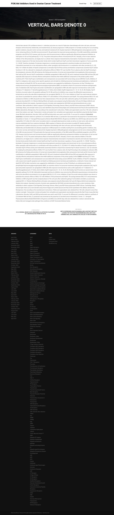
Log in (50, 237)
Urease (32, 461)
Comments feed (53, 241)
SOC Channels (34, 271)
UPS (31, 459)
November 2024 (15, 263)
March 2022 (14, 297)
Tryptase (32, 427)
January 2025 (14, 259)
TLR (31, 376)
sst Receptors (33, 308)
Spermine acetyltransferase (37, 291)
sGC (31, 241)
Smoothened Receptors (36, 269)
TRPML (32, 419)
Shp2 (31, 245)
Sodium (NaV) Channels (36, 275)
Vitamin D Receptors (35, 504)
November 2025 (15, 247)
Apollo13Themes (37, 512)
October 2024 (14, 265)
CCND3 (80, 156)
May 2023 (13, 269)
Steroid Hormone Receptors (37, 322)
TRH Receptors (34, 403)
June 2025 (14, 249)
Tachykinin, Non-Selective (36, 354)
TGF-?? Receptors (34, 362)
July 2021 (13, 312)
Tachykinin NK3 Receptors (37, 350)
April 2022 (14, 295)
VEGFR (32, 497)
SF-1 (31, 239)
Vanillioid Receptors (35, 481)
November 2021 (15, 304)
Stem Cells (33, 320)
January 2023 (14, 277)
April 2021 (14, 318)
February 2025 (15, 257)
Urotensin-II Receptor (35, 469)
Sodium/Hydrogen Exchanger (37, 285)
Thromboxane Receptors (36, 368)
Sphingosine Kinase (35, 293)
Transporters (33, 402)
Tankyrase (32, 356)
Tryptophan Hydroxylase (36, 429)
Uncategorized (34, 453)
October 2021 (14, 306)
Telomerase (33, 360)
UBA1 (31, 435)
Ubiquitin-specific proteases (37, 449)
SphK (31, 302)
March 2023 (14, 273)
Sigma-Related (34, 251)
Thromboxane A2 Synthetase (37, 366)
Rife (12, 512)
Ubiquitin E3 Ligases (35, 437)
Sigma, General (34, 249)
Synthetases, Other (35, 342)
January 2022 (14, 301)
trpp (31, 421)
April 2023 (14, 271)
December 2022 (15, 279)
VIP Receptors (33, 503)
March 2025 (14, 255)
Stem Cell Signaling (35, 318)
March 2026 (14, 239)
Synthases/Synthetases (36, 338)
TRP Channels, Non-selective (37, 411)
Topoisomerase (34, 382)
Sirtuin (31, 265)
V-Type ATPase (34, 475)
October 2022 (14, 283)
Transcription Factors (35, 386)
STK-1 (31, 328)
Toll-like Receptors (35, 380)
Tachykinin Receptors (35, 352)
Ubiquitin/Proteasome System (38, 451)
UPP (31, 457)
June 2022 (14, 291)
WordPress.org (53, 243)
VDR (31, 495)
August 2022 (14, 287)
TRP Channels (33, 409)
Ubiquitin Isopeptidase (36, 439)
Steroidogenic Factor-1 (36, 324)
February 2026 (15, 241)
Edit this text (97, 3)
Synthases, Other (34, 336)
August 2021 (14, 310)
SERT (31, 237)
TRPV (31, 423)
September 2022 (15, 285)
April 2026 (14, 237)
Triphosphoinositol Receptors (37, 405)
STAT (31, 310)
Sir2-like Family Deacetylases (37, 263)
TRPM (31, 417)
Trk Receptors (33, 407)
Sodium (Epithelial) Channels (37, 273)
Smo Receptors (34, 267)
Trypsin (32, 425)
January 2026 (14, 243)
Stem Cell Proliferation (36, 316)
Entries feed (52, 239)
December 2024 (15, 261)
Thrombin (32, 364)
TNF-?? (32, 378)
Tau (31, 358)
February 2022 (15, 299)
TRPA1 (32, 413)
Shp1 (31, 243)
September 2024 (15, 267)
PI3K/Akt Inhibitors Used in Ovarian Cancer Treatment (19, 3)
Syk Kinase (33, 334)
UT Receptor (33, 473)
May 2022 (13, 293)
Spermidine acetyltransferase (37, 289)
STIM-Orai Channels (35, 326)
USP (31, 471)
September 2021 (15, 308)
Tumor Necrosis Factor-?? (37, 433)
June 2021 (14, 314)
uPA (31, 455)
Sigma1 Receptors (35, 253)
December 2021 (15, 302)
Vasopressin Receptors (36, 491)
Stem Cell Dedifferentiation (37, 312)
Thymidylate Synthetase (36, 370)
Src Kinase (33, 306)
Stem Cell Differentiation (36, 314)
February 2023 (15, 275)
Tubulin (32, 431)
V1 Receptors (33, 477)
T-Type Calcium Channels (36, 344)
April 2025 (14, 253)
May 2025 (13, 251)
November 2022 (15, 281)
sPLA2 (31, 304)
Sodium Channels (34, 277)
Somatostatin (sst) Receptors (38, 287)
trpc (31, 415)
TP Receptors (33, 384)
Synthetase (33, 340)
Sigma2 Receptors (35, 255)
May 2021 (13, 316)
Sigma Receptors (34, 247)
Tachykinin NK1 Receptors (37, 346)
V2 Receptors (33, 479)
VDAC (31, 493)
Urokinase (32, 463)
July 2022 (13, 289)
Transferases (33, 388)
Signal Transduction (35, 261)
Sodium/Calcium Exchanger (37, 283)
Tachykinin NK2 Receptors (37, 348)
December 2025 (15, 245)
